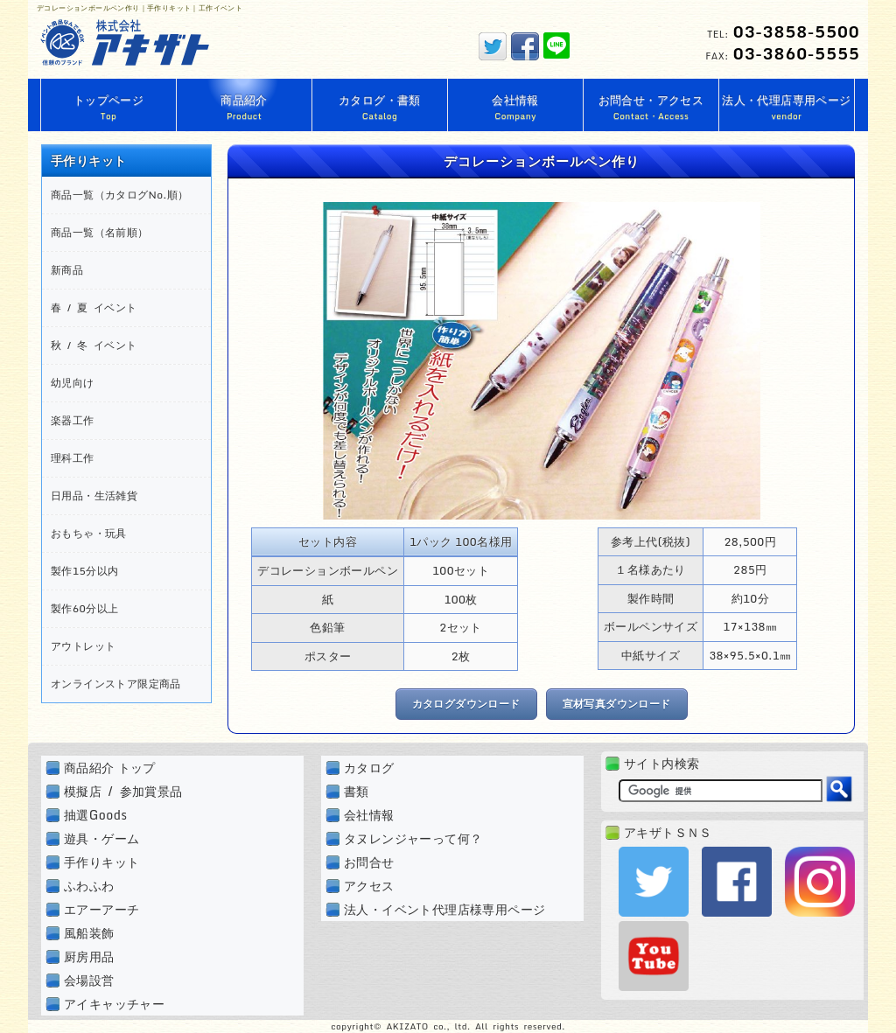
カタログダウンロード (466, 703)
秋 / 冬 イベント (94, 345)
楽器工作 (72, 420)
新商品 (67, 270)
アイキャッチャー (114, 1004)
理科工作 (72, 458)
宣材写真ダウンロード (617, 703)
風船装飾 (89, 933)
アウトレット (83, 646)
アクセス (369, 886)
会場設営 (89, 980)
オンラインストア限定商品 (116, 683)
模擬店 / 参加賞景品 (123, 791)
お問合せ (369, 862)
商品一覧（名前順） (100, 232)
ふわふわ (89, 886)
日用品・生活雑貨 (94, 495)
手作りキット (101, 862)
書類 (356, 791)
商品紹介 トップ (110, 767)
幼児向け (72, 382)
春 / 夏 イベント (94, 307)
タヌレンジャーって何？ (413, 838)
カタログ (369, 767)
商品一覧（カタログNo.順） (120, 194)
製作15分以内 (84, 570)
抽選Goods (95, 815)
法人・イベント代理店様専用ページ (444, 909)
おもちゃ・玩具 (89, 533)
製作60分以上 (84, 608)
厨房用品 (89, 956)
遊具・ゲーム (101, 838)
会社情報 (369, 815)
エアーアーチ (101, 909)
